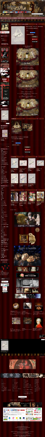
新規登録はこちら (36, 15)
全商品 (2, 150)
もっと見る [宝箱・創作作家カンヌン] (7, 146)
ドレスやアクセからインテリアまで (28, 391)
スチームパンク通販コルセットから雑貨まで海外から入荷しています (28, 393)
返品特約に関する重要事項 (30, 34)
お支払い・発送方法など (4, 387)
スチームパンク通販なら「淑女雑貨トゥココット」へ (28, 390)
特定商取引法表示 (37, 379)
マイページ (2, 382)
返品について (36, 391)
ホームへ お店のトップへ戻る (42, 336)
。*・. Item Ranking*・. (15, 383)
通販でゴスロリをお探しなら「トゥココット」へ (28, 388)
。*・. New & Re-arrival (15, 382)
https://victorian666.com (25, 432)
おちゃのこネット (42, 356)
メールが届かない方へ (37, 387)
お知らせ (25, 379)
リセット (8, 123)
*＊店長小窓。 (25, 382)
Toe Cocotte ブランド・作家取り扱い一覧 (17, 389)
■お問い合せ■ (36, 383)
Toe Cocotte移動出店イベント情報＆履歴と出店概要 (6, 390)
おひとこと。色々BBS (26, 383)
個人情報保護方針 (37, 382)
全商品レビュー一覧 (15, 387)
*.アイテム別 (14, 379)
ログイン (31, 15)
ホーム (2, 379)
